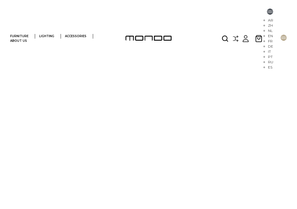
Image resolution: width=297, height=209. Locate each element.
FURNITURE (21, 36)
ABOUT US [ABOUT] (21, 41)
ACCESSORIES (78, 36)
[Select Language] (270, 12)
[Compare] (235, 39)
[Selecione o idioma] (284, 38)
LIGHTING (49, 36)
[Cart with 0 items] (258, 38)
